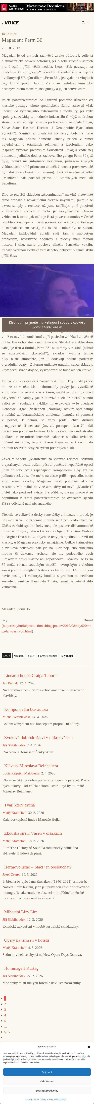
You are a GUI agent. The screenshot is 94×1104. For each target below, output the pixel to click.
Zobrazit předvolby (47, 1090)
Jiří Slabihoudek (14, 745)
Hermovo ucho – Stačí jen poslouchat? (37, 867)
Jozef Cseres (11, 874)
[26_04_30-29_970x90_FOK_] (47, 7)
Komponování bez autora (26, 709)
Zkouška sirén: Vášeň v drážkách (33, 833)
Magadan (19, 655)
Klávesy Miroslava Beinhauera (31, 765)
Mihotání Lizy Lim (20, 911)
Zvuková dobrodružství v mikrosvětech (38, 737)
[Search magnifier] (83, 22)
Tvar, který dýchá (19, 805)
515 (7, 1032)
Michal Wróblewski (16, 717)
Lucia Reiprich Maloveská (21, 773)
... (5, 1026)
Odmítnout (47, 1081)
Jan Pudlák (10, 683)
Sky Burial (67, 655)
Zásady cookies (32, 1099)
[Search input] (67, 22)
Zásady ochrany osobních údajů (53, 1099)
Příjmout (47, 1072)
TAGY (6, 655)
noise (31, 655)
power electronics (47, 655)
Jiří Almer (9, 34)
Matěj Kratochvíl (14, 813)
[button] (89, 1046)
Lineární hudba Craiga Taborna (31, 675)
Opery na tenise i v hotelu (26, 940)
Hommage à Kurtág (21, 968)
